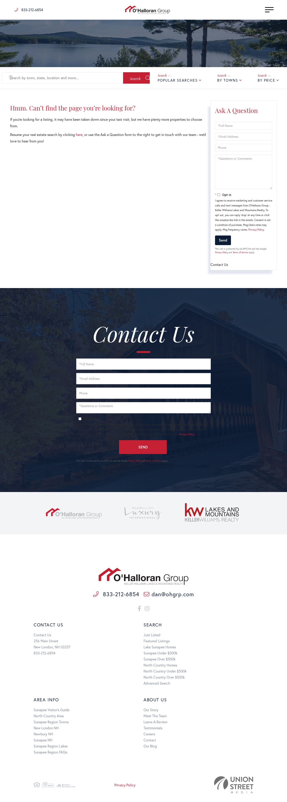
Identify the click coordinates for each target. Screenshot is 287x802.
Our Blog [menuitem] (150, 747)
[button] (131, 78)
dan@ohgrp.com (169, 595)
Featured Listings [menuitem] (157, 641)
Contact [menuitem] (150, 740)
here (79, 134)
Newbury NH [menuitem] (43, 734)
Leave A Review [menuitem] (155, 722)
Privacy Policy (256, 229)
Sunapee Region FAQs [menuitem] (50, 753)
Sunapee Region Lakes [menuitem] (51, 747)
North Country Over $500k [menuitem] (164, 678)
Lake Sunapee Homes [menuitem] (160, 647)
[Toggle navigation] (262, 9)
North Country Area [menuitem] (49, 716)
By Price (266, 80)
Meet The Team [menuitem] (155, 716)
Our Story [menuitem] (151, 710)
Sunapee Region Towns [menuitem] (51, 722)
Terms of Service (240, 252)
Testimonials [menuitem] (153, 728)
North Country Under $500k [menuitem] (165, 672)
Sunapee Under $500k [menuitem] (160, 653)
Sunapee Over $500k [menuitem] (160, 660)
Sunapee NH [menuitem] (43, 740)
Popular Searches (178, 80)
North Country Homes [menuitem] (160, 666)
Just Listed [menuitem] (152, 635)
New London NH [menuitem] (46, 728)
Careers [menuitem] (149, 734)
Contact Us (42, 635)
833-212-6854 (29, 9)
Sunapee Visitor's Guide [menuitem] (51, 710)
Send (223, 240)
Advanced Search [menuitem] (157, 684)
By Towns (227, 80)
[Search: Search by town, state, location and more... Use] (57, 78)
